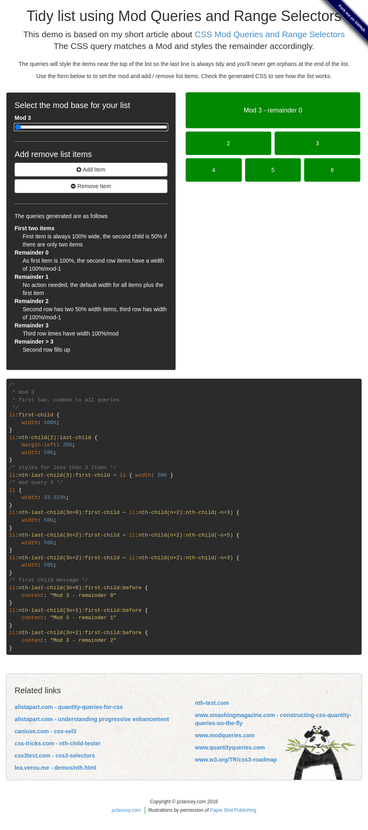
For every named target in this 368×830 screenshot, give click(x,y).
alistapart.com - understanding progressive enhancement (92, 719)
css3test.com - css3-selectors (55, 755)
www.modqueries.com (225, 735)
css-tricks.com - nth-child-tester (57, 743)
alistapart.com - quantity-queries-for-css (69, 707)
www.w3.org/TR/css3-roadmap (236, 759)
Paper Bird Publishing (233, 810)
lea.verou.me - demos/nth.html (55, 767)
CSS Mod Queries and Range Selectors (270, 34)
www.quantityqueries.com (230, 747)
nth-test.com (212, 703)
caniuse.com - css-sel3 (45, 731)
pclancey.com (126, 810)
